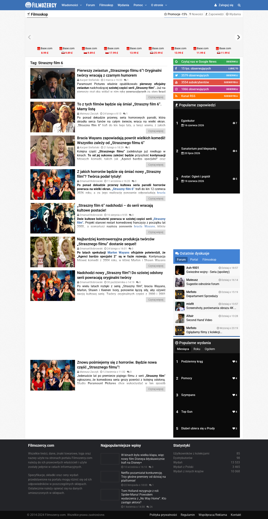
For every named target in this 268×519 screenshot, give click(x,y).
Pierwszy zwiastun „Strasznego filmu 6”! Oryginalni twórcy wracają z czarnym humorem (119, 73)
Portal (194, 259)
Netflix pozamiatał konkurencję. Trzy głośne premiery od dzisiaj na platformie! (143, 476)
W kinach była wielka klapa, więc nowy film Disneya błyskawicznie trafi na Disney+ (143, 459)
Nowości (196, 14)
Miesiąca (183, 349)
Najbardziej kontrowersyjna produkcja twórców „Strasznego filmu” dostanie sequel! (115, 241)
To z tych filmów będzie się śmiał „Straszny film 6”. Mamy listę (119, 106)
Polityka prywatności (163, 515)
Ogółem (210, 349)
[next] (238, 37)
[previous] (30, 37)
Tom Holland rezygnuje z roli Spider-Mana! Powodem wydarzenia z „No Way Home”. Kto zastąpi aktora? (143, 496)
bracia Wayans (144, 226)
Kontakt (236, 515)
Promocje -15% (175, 14)
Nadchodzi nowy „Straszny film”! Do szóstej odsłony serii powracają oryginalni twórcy (120, 275)
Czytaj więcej (155, 97)
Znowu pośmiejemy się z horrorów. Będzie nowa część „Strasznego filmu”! (117, 364)
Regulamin (188, 515)
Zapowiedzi (214, 14)
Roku (197, 349)
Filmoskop (106, 5)
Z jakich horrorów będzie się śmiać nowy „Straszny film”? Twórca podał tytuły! (119, 174)
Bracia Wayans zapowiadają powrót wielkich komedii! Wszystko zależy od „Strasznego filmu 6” (121, 140)
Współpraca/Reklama (213, 515)
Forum (90, 5)
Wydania (123, 5)
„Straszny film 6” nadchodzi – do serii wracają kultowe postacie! (115, 207)
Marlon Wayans (118, 252)
